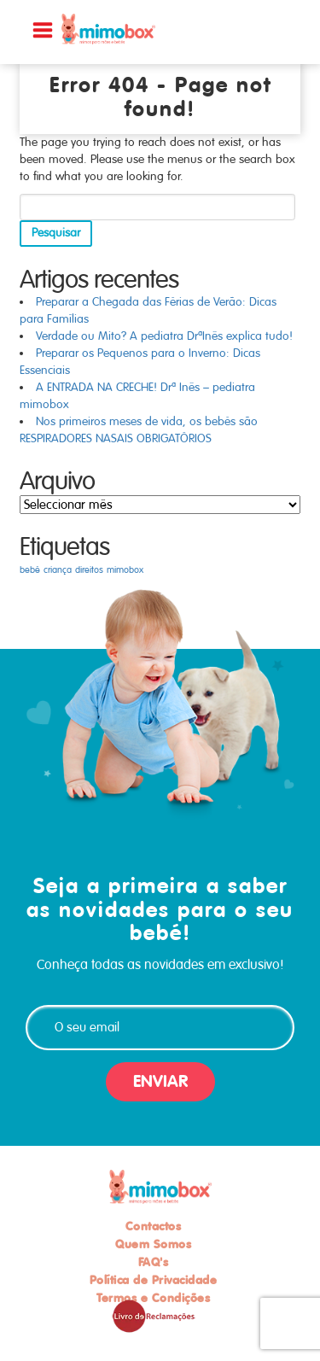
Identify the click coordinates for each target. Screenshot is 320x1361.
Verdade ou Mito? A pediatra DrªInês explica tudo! (164, 336)
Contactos (153, 1226)
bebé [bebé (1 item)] (30, 569)
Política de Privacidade (154, 1280)
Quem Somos (153, 1244)
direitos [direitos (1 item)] (89, 569)
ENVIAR (160, 1081)
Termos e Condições (153, 1298)
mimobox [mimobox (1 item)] (125, 569)
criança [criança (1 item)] (58, 569)
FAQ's (153, 1262)
